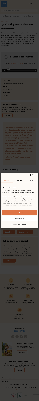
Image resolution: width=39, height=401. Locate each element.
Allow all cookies (19, 213)
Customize (19, 218)
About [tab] (32, 180)
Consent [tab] (7, 180)
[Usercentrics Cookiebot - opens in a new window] (29, 175)
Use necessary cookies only (19, 224)
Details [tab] (19, 180)
